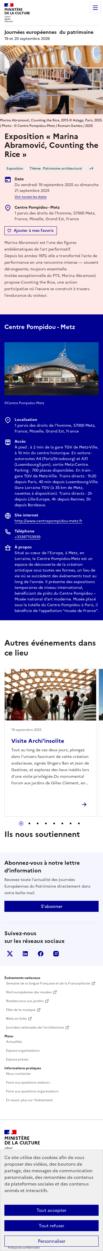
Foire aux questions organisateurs (32, 1091)
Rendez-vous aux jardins (25, 1001)
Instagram (56, 953)
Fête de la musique (20, 1009)
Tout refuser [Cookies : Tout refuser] (51, 1225)
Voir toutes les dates (31, 196)
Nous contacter (18, 1073)
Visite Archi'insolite (37, 741)
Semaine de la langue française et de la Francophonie (48, 983)
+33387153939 (27, 537)
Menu (95, 7)
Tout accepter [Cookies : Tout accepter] (51, 1210)
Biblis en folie (16, 1018)
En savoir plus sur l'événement (29, 1100)
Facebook (40, 953)
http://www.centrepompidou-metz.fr (48, 521)
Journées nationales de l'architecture (35, 1027)
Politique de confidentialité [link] (24, 1248)
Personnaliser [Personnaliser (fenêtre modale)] (51, 1241)
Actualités (14, 1041)
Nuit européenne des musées (29, 992)
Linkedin (25, 953)
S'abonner (51, 906)
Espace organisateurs (23, 1050)
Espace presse (17, 1059)
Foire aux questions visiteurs (28, 1082)
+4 (91, 168)
